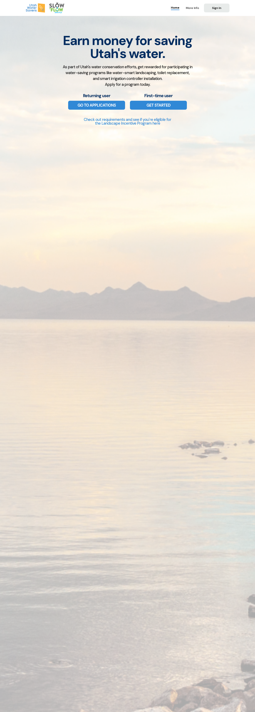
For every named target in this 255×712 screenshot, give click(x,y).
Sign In (216, 8)
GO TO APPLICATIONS (97, 105)
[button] (192, 8)
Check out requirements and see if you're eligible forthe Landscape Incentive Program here (127, 121)
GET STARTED (158, 105)
